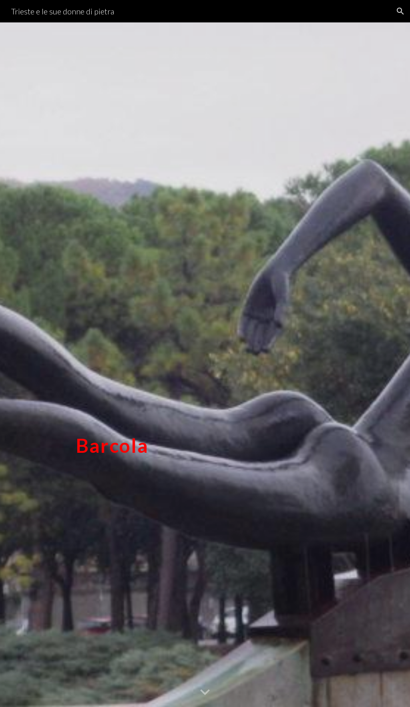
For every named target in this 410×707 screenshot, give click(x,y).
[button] (400, 11)
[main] (112, 364)
